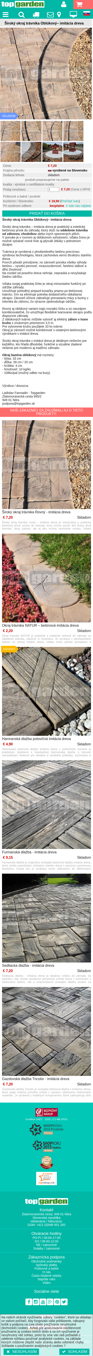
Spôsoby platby (46, 1265)
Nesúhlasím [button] (21, 1352)
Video (47, 1283)
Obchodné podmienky (46, 1261)
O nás (46, 1272)
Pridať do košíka (47, 213)
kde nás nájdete (80, 206)
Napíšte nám (46, 1279)
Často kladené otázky (47, 1275)
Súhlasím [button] (74, 1352)
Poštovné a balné (46, 1268)
